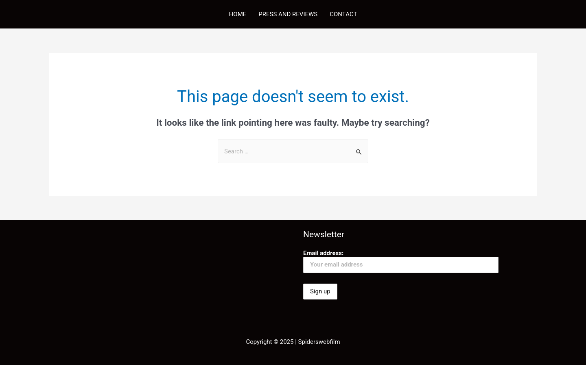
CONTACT (343, 14)
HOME (238, 14)
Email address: (401, 261)
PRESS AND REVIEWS (287, 14)
